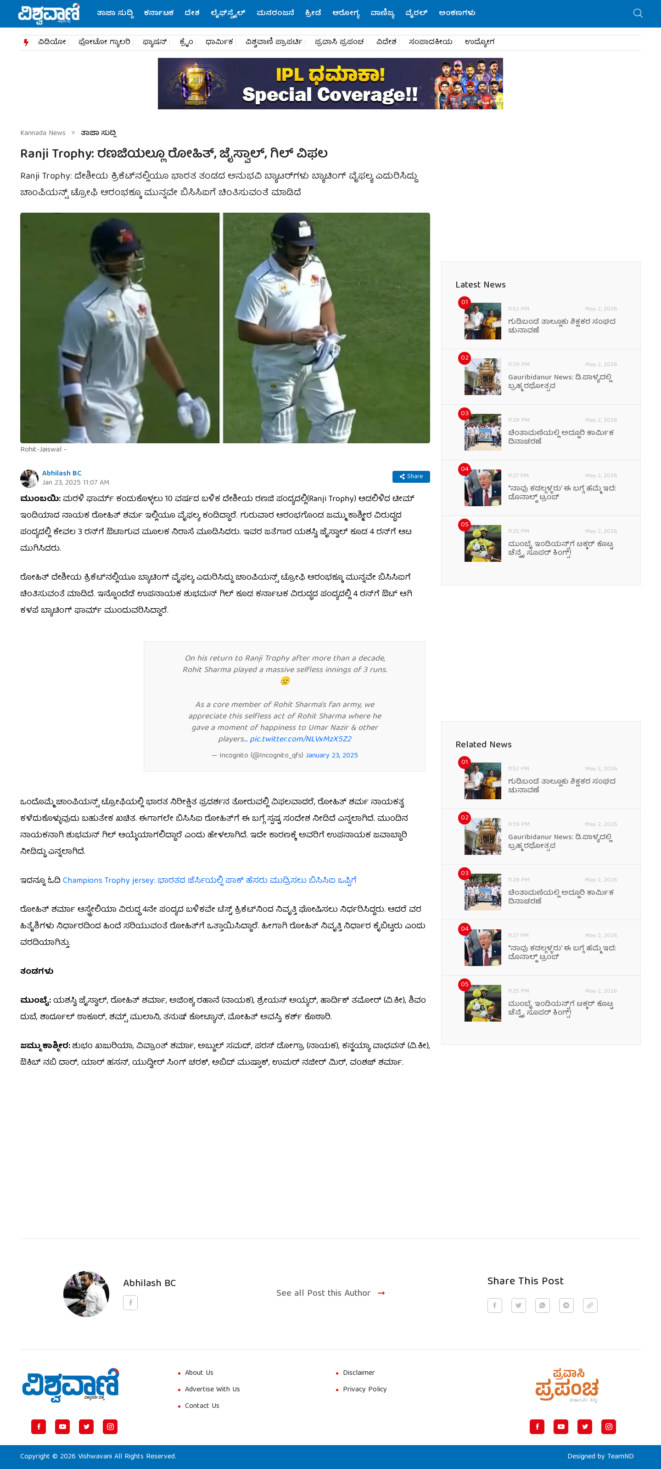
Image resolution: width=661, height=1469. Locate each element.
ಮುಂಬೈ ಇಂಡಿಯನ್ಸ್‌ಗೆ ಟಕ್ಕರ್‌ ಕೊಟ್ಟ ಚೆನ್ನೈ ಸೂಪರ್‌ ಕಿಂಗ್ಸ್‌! (560, 549)
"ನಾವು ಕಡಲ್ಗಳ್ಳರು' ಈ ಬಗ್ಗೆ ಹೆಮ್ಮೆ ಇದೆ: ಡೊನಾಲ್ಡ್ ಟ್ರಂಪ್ (562, 494)
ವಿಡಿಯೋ (52, 42)
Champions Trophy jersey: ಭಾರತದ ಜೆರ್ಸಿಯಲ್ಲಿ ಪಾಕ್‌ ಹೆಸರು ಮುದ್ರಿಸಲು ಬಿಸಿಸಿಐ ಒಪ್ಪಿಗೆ (210, 881)
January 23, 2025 (332, 756)
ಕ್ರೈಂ (186, 42)
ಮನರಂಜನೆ (275, 13)
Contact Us (202, 1406)
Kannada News (43, 133)
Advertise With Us (212, 1390)
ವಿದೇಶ (386, 42)
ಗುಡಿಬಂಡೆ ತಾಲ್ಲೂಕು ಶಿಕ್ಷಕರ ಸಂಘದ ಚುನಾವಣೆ (562, 327)
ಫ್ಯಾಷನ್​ (155, 42)
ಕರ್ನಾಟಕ (159, 13)
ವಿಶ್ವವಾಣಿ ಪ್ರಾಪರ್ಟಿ (274, 42)
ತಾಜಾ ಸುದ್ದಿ (115, 13)
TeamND (620, 1457)
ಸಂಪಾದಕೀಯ (431, 42)
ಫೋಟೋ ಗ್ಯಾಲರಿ (104, 42)
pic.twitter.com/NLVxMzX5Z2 (300, 740)
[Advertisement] (225, 1148)
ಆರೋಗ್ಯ (345, 13)
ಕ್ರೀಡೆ (313, 13)
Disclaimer (359, 1373)
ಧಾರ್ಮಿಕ (219, 42)
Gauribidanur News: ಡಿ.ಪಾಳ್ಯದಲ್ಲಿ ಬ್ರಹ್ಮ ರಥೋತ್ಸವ (559, 382)
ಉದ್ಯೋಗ (480, 42)
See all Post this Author (331, 1294)
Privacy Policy (365, 1390)
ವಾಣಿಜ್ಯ (382, 13)
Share (411, 476)
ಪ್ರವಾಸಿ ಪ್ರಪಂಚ (339, 42)
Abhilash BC (62, 474)
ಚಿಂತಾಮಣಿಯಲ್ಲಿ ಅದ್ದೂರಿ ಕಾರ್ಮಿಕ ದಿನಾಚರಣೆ (561, 438)
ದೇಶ (192, 13)
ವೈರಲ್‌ (416, 13)
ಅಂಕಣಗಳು (457, 13)
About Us (199, 1373)
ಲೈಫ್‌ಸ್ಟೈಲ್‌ (228, 13)
